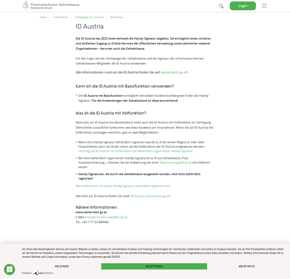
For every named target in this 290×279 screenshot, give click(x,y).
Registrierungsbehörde (176, 162)
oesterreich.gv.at (174, 72)
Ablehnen (62, 266)
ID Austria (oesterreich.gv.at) (150, 196)
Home (43, 17)
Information (61, 17)
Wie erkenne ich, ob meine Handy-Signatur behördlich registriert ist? (123, 186)
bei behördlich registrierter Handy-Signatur (162, 151)
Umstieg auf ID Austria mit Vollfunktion (105, 151)
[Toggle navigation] (264, 5)
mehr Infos (247, 266)
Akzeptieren (154, 266)
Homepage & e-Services (89, 17)
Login (243, 6)
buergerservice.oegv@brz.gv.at (106, 217)
